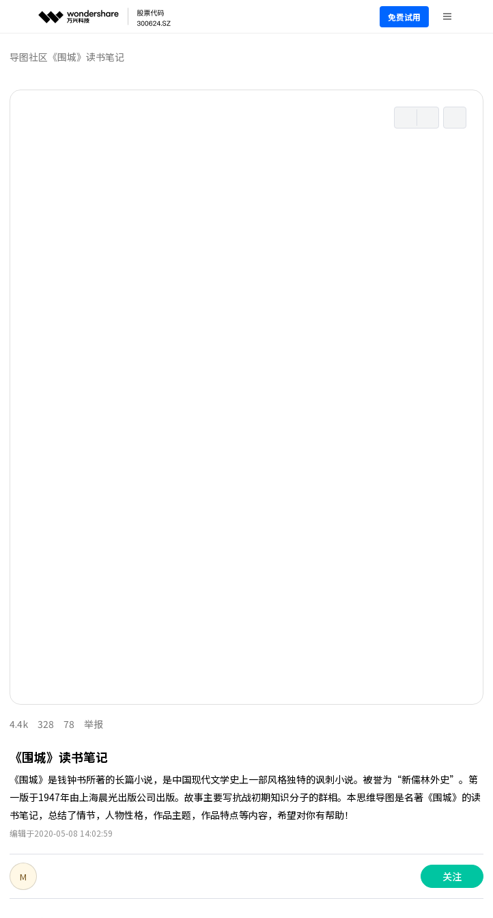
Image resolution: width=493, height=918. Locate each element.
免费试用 (404, 17)
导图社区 (29, 57)
